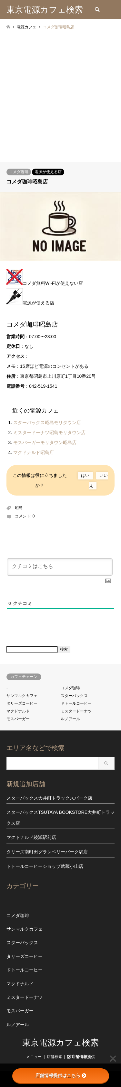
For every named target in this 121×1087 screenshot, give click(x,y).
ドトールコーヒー (76, 703)
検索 (64, 649)
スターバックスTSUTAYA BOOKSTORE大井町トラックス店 (60, 818)
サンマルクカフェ (21, 695)
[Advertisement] (60, 98)
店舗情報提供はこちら (60, 1075)
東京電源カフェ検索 (60, 1042)
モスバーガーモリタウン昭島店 (44, 442)
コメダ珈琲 (18, 172)
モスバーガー (18, 719)
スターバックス (74, 695)
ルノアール (70, 719)
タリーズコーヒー (21, 703)
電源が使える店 (48, 172)
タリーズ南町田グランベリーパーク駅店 (47, 851)
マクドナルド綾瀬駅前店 (31, 837)
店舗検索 (54, 1056)
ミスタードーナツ (76, 711)
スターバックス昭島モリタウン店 (47, 422)
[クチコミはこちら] (60, 567)
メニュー (34, 1056)
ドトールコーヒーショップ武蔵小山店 (44, 866)
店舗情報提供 (83, 1056)
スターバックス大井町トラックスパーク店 (49, 798)
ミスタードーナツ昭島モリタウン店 (49, 432)
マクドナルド (18, 711)
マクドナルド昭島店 (33, 452)
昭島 (19, 508)
